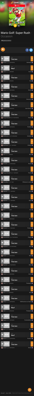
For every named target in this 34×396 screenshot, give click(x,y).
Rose (3, 108)
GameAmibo (5, 237)
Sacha (3, 255)
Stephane (4, 246)
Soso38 (4, 163)
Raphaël (4, 191)
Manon (4, 338)
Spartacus (4, 145)
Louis (3, 71)
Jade (3, 283)
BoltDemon (5, 136)
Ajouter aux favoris (6, 40)
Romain (4, 228)
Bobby (4, 127)
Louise (4, 99)
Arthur (4, 301)
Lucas (3, 90)
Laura (3, 219)
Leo (3, 154)
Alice (3, 81)
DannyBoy (4, 182)
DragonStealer (6, 117)
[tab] (3, 49)
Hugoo (4, 320)
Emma (4, 62)
